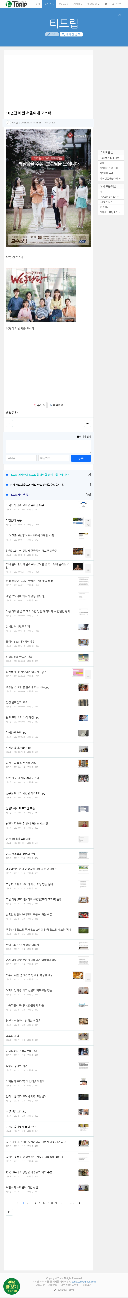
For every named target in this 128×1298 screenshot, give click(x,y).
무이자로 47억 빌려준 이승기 (22, 946)
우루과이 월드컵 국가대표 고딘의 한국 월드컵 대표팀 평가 (38, 931)
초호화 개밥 (12, 1037)
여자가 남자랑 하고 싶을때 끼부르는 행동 (29, 991)
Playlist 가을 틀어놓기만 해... (112, 159)
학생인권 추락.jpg (16, 734)
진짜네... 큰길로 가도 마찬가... (112, 214)
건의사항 (40, 1286)
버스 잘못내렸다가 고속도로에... (112, 180)
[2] (89, 476)
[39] (88, 496)
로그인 (117, 4)
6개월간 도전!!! (108, 203)
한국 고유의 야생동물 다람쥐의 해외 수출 (29, 1173)
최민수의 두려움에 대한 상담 (22, 1188)
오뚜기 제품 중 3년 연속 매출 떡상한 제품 (29, 976)
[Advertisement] (48, 85)
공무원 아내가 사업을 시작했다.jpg (26, 794)
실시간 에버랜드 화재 (18, 628)
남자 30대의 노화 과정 (18, 840)
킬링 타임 (93, 4)
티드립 (49, 4)
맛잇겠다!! (105, 208)
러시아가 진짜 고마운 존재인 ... (112, 169)
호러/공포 (63, 4)
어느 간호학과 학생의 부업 (21, 855)
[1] (89, 486)
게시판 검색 (71, 34)
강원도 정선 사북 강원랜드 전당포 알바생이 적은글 (34, 1158)
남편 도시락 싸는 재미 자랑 (21, 764)
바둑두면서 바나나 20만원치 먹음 (25, 1006)
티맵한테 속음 (14, 521)
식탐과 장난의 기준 (16, 1067)
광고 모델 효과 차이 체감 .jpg (22, 718)
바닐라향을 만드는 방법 (19, 658)
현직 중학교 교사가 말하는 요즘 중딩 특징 (29, 582)
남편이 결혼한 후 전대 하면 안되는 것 (27, 825)
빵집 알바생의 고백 (16, 703)
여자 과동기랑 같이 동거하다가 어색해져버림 (31, 961)
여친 (102, 164)
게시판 (78, 4)
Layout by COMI (64, 1291)
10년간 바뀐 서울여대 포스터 (22, 779)
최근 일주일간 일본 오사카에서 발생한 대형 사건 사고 (36, 1143)
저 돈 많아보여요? (16, 1113)
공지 (38, 4)
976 (72, 1204)
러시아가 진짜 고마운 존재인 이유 (25, 506)
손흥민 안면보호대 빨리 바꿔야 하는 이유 (29, 916)
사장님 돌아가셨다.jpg (18, 749)
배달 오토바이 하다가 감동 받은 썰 (25, 597)
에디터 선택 (84, 438)
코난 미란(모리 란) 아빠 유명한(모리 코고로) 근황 (34, 900)
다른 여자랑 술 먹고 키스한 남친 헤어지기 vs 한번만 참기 (38, 612)
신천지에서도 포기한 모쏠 (20, 809)
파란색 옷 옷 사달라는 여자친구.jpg (26, 673)
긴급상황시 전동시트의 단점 (21, 1052)
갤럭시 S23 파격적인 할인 (20, 643)
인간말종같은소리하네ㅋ (112, 198)
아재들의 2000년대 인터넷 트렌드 (25, 1082)
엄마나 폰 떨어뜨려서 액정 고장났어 (26, 1097)
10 (61, 1204)
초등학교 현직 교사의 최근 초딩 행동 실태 (29, 885)
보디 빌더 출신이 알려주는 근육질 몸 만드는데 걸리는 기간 (38, 567)
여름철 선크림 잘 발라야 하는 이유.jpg (28, 688)
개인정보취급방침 (70, 1286)
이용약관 (86, 1286)
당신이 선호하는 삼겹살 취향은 (23, 1022)
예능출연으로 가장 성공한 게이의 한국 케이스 (31, 870)
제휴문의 (53, 1286)
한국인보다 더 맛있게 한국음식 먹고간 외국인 (31, 552)
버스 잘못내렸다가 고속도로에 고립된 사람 (30, 537)
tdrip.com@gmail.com (84, 1283)
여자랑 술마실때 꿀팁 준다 (21, 1128)
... (66, 1204)
